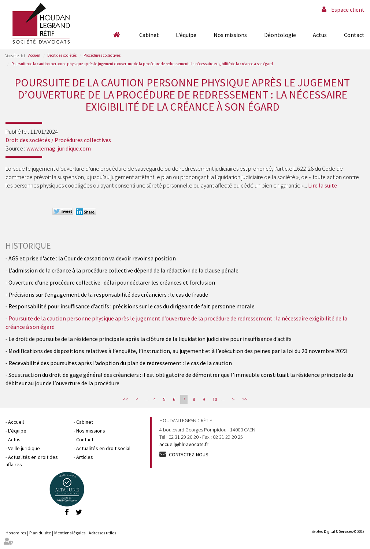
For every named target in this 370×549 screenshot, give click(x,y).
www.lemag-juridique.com (58, 148)
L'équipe (186, 34)
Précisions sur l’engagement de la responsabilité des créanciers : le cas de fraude (108, 294)
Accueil (116, 34)
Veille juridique (24, 448)
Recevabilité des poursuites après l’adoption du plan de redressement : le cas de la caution (120, 363)
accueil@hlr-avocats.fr (183, 444)
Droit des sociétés (62, 55)
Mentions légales (69, 532)
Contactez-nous (188, 454)
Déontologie (280, 34)
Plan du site (40, 532)
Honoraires (15, 532)
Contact (354, 34)
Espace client (348, 9)
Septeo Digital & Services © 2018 (338, 531)
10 (214, 399)
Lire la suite (322, 185)
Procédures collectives (102, 55)
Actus (320, 34)
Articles (84, 457)
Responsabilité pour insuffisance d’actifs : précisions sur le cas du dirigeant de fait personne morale (131, 306)
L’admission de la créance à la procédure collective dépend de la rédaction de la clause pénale (123, 270)
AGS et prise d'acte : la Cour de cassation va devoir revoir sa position (92, 258)
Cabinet (149, 34)
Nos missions (230, 34)
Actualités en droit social (103, 448)
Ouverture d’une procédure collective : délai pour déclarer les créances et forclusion (111, 282)
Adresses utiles (102, 532)
